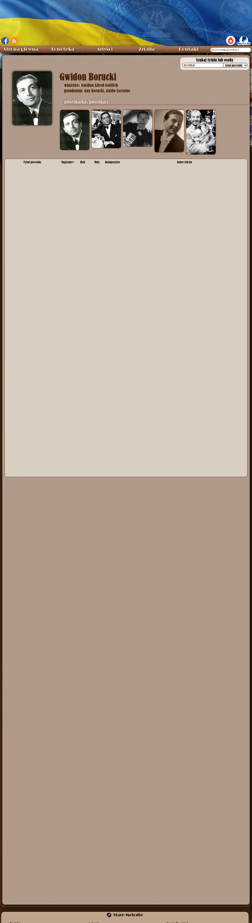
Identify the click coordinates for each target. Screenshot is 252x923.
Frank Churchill (116, 325)
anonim (110, 302)
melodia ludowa (116, 362)
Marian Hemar (115, 170)
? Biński (182, 204)
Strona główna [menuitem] (20, 49)
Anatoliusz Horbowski (120, 432)
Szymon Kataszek (118, 404)
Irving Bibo (128, 204)
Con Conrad (146, 204)
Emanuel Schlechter (213, 269)
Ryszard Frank (115, 179)
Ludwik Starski (187, 269)
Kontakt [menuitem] (189, 49)
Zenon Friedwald (189, 404)
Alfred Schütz (114, 190)
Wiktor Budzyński (189, 351)
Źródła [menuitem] (147, 49)
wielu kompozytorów (119, 383)
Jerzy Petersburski (118, 269)
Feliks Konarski (188, 190)
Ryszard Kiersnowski (192, 179)
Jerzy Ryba (185, 432)
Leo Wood (112, 204)
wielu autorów (187, 383)
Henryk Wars (114, 216)
